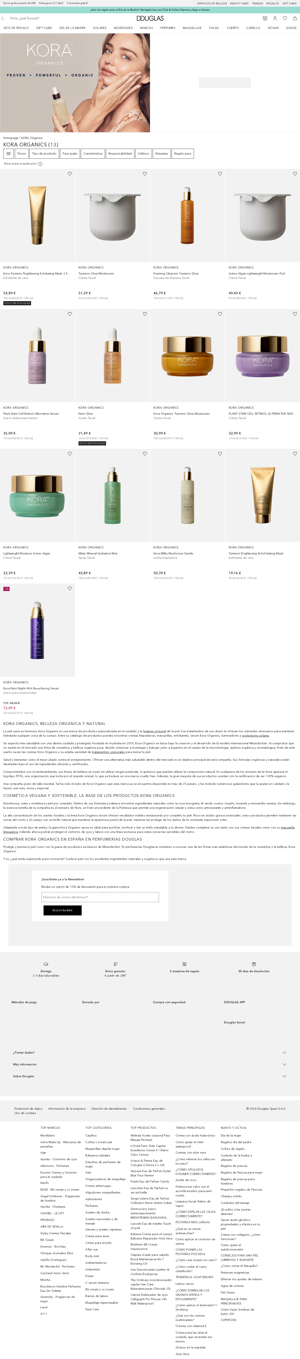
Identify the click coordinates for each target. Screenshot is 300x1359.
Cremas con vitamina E (191, 1326)
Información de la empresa (67, 1108)
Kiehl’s (44, 1183)
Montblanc (47, 1135)
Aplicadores (93, 1199)
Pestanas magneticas (235, 1272)
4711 (43, 1314)
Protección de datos (28, 1108)
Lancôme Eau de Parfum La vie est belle (149, 1190)
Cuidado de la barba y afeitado (236, 1158)
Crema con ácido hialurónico (195, 1135)
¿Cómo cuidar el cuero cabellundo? (191, 1269)
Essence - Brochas (53, 1246)
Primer (89, 1276)
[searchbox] (40, 18)
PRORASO (47, 1220)
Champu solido (231, 1196)
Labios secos (185, 1284)
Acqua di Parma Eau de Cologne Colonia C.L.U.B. (148, 1163)
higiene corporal (154, 731)
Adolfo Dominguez (53, 1260)
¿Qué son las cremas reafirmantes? (190, 1318)
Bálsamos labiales (97, 1155)
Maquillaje (192, 28)
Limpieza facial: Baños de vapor (193, 1204)
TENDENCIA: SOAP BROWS (194, 1277)
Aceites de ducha (97, 1212)
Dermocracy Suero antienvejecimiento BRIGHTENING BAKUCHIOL (149, 1213)
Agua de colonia (232, 1286)
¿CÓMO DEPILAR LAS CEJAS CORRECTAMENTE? (196, 1214)
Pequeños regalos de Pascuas (241, 1189)
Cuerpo (233, 28)
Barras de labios (96, 1296)
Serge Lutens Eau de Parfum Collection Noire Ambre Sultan (151, 1201)
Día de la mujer (231, 1135)
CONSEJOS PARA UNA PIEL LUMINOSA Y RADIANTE (240, 1258)
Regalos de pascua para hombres (238, 1181)
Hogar (273, 28)
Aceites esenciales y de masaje (101, 1221)
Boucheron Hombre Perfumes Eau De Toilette (60, 1289)
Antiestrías (92, 1269)
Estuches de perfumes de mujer (103, 1164)
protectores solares (255, 735)
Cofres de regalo (233, 1149)
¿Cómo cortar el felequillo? (239, 1266)
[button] (150, 1052)
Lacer (44, 1307)
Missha (45, 1280)
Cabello (253, 28)
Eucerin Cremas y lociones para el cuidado (58, 1175)
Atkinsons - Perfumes (54, 1166)
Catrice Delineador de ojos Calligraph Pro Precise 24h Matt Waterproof (149, 1299)
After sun (91, 1249)
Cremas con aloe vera (191, 1152)
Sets (88, 1172)
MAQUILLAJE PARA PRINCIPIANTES (234, 1301)
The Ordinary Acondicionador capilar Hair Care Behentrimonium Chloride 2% (151, 1284)
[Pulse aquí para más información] (23, 164)
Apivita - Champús (52, 1206)
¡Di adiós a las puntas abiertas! (236, 1212)
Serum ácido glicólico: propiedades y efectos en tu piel (240, 1224)
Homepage (11, 138)
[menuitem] (19, 27)
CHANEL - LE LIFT (52, 1213)
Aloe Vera (182, 1354)
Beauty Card (239, 3)
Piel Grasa (228, 1292)
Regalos (272, 3)
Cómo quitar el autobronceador (232, 1247)
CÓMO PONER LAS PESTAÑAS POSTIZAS (190, 1252)
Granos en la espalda (190, 1347)
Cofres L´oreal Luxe (98, 1142)
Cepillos (91, 1135)
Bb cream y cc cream (99, 1289)
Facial (214, 28)
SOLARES (100, 28)
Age (43, 1152)
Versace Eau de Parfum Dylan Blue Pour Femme (151, 1173)
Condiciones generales (149, 1108)
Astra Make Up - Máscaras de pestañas (60, 1144)
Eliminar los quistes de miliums (241, 1279)
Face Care (92, 1309)
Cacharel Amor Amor (54, 1273)
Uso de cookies (25, 1113)
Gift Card (44, 28)
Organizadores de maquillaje (105, 1179)
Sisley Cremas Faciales (55, 1233)
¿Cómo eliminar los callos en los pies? (195, 1161)
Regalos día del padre (236, 1142)
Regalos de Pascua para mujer (242, 1172)
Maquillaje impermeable (101, 1303)
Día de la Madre (73, 28)
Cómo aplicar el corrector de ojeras (195, 1241)
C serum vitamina (97, 1283)
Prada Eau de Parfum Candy (150, 1181)
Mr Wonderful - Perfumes (57, 1266)
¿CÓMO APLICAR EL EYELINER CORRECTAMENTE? (196, 1172)
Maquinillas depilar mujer (102, 1149)
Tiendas (257, 3)
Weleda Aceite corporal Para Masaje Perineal (150, 1138)
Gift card (289, 3)
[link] (37, 237)
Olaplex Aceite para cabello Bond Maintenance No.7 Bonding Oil (150, 1259)
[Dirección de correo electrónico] (100, 897)
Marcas (146, 28)
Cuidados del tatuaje (235, 1203)
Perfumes (167, 28)
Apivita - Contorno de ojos (58, 1159)
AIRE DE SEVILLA (51, 1226)
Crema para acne (97, 1236)
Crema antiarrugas (98, 1186)
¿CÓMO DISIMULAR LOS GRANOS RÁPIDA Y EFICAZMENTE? (192, 1295)
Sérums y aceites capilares (103, 1229)
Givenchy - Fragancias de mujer (57, 1299)
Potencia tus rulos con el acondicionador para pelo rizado (194, 1191)
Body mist (92, 1256)
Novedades (123, 28)
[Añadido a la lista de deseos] (70, 174)
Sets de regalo (16, 28)
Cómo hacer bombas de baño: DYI (237, 1312)
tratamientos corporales (108, 752)
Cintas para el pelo (98, 1243)
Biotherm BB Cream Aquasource (144, 1247)
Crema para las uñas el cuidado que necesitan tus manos (194, 1337)
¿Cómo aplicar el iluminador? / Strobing (196, 1307)
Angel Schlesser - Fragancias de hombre (60, 1198)
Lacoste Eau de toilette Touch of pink (151, 1226)
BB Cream (47, 1240)
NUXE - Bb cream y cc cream (59, 1189)
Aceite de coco (186, 1180)
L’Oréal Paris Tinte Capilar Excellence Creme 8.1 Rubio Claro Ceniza (150, 1150)
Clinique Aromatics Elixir (56, 1253)
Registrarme (62, 910)
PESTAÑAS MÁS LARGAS (193, 1222)
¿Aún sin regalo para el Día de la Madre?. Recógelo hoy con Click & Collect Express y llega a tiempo (150, 9)
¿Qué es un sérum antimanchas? (188, 1231)
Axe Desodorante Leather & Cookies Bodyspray (150, 1272)
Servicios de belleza (212, 3)
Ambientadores (96, 1263)
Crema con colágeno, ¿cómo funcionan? (241, 1237)
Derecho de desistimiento (109, 1108)
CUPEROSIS (229, 1320)
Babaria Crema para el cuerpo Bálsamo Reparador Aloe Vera (151, 1236)
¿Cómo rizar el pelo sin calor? (196, 1260)
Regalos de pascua (234, 1166)
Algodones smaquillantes (102, 1192)
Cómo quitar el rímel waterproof (189, 1144)
